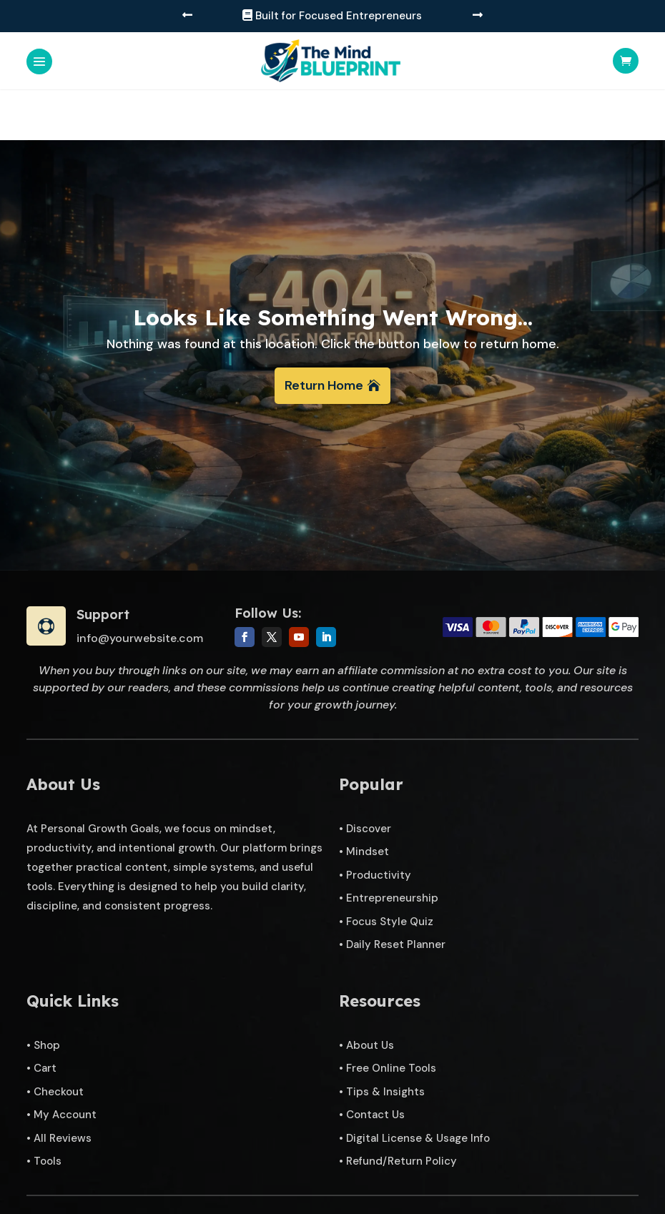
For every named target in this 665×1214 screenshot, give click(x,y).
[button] (187, 16)
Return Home (324, 334)
